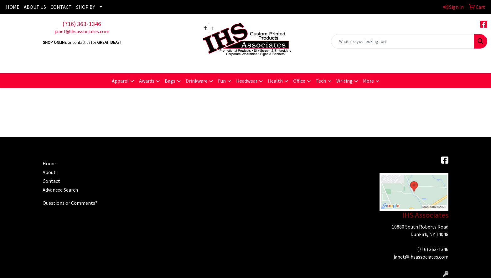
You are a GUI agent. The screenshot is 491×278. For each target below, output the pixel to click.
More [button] (368, 81)
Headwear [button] (246, 81)
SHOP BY (85, 7)
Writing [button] (344, 81)
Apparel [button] (120, 81)
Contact (51, 181)
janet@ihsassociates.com (81, 31)
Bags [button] (170, 81)
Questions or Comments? (70, 203)
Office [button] (299, 81)
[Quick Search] (402, 41)
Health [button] (275, 81)
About (49, 172)
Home (49, 163)
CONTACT (61, 7)
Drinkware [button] (197, 81)
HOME (12, 7)
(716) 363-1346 (81, 24)
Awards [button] (146, 81)
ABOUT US (35, 7)
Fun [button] (222, 81)
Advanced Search (60, 190)
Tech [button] (321, 81)
